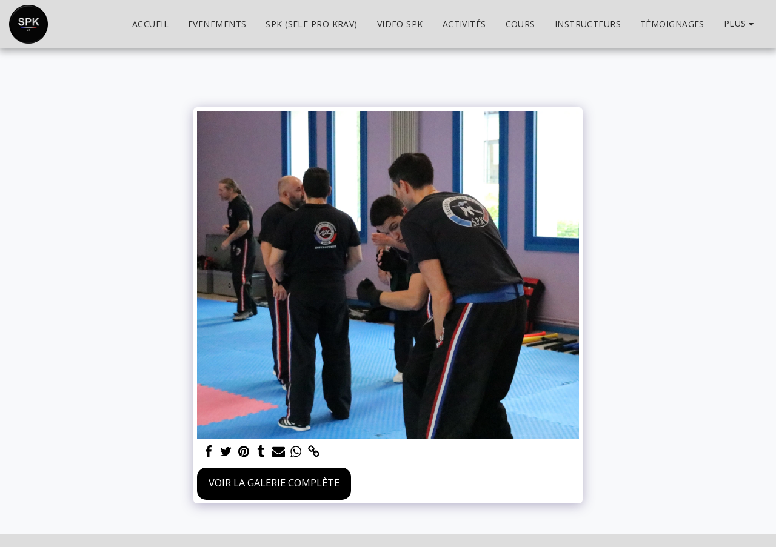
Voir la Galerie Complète (274, 482)
